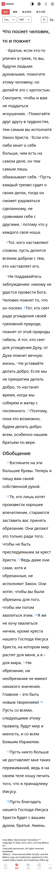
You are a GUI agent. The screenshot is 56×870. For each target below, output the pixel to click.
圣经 (5, 11)
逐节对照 (40, 11)
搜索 (15, 11)
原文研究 (26, 11)
